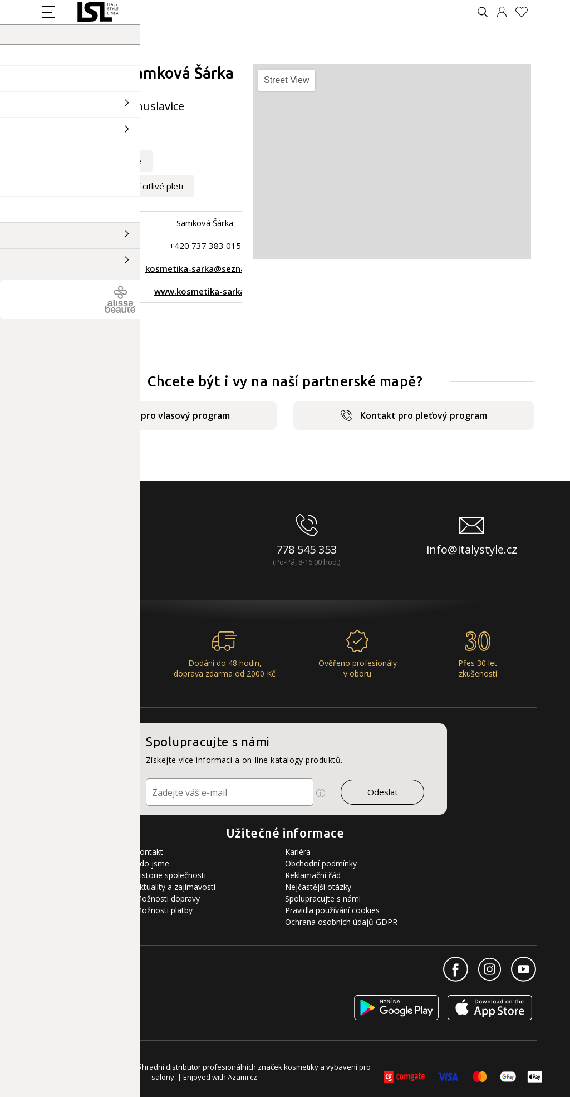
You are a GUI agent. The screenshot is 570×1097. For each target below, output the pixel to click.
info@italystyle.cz (471, 549)
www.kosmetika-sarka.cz (205, 291)
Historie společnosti (170, 875)
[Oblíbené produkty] (526, 12)
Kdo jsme (152, 863)
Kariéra (298, 851)
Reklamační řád (313, 875)
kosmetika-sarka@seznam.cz (204, 268)
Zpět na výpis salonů (85, 321)
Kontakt (149, 851)
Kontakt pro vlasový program (156, 415)
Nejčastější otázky (318, 886)
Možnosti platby (164, 910)
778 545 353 (306, 549)
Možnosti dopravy (167, 898)
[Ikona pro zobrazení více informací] (320, 793)
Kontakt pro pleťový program (414, 415)
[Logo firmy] (97, 12)
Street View (286, 80)
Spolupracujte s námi (323, 898)
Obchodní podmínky (321, 863)
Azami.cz (242, 1077)
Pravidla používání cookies (332, 910)
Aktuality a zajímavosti (175, 886)
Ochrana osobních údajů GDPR (341, 922)
